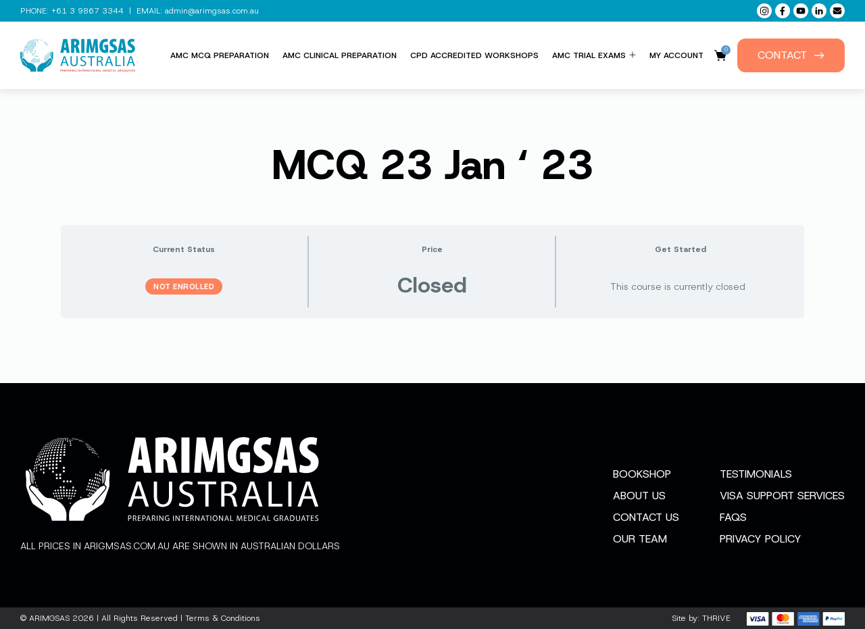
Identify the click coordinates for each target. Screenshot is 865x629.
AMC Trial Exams (594, 55)
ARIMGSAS (49, 618)
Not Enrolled (183, 286)
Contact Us (646, 517)
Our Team (640, 539)
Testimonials (756, 474)
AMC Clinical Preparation (339, 55)
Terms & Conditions (222, 618)
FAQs (733, 517)
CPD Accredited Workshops (474, 55)
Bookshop (642, 474)
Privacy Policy (760, 539)
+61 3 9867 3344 (87, 10)
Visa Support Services (782, 495)
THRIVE (716, 618)
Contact (791, 55)
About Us (639, 495)
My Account (676, 55)
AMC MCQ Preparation (219, 55)
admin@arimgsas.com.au (212, 10)
